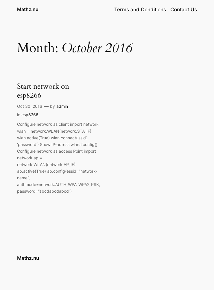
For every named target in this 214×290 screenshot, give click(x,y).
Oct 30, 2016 (29, 106)
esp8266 (29, 114)
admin (62, 106)
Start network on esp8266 (43, 91)
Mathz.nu (27, 9)
